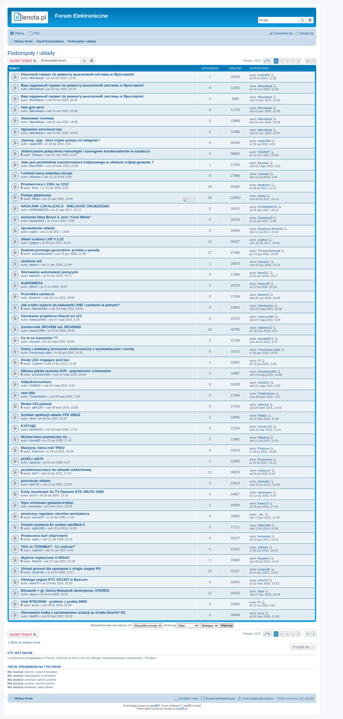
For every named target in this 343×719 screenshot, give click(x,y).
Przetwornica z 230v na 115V (45, 184)
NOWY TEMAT (21, 60)
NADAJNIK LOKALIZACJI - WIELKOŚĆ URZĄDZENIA (65, 206)
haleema (263, 437)
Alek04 (36, 561)
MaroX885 (36, 165)
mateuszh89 (37, 319)
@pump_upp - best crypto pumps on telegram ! (60, 140)
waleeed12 (265, 327)
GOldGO (35, 385)
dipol (261, 591)
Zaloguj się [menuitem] (306, 33)
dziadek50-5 (266, 338)
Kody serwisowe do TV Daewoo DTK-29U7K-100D (62, 492)
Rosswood (264, 459)
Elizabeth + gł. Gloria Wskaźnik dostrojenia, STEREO (65, 591)
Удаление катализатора (41, 129)
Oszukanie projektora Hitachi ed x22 (51, 316)
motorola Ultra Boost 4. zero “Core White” (56, 217)
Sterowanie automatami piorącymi (49, 272)
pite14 (33, 286)
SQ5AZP (263, 151)
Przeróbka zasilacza (37, 294)
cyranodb (38, 572)
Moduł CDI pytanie (36, 404)
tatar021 (34, 275)
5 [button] (298, 60)
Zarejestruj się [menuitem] (283, 33)
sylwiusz (34, 462)
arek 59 (34, 484)
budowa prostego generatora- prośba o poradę (60, 250)
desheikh (264, 481)
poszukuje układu (36, 481)
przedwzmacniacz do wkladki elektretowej (56, 470)
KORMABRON (39, 209)
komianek (264, 536)
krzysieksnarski (42, 253)
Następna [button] (313, 61)
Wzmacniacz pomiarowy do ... (46, 437)
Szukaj (302, 20)
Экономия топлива (37, 118)
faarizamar (265, 492)
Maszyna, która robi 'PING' (43, 448)
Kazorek (263, 162)
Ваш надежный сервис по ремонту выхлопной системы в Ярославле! (82, 85)
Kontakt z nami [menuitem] (189, 698)
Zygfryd (34, 242)
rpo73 (33, 495)
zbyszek (34, 341)
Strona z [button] (267, 61)
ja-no (261, 613)
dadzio (33, 264)
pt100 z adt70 (32, 459)
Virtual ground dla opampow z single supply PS (60, 569)
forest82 (34, 440)
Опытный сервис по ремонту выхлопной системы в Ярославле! (77, 74)
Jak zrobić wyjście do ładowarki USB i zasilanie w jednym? (70, 305)
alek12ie (37, 407)
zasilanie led (31, 261)
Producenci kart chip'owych (44, 536)
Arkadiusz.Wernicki (270, 228)
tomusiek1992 (41, 374)
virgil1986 (35, 143)
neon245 (37, 517)
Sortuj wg (181, 625)
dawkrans (264, 184)
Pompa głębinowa (36, 195)
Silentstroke (39, 308)
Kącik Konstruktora (50, 41)
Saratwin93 (36, 220)
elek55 (33, 616)
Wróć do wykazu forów (25, 642)
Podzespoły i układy (82, 41)
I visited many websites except (46, 173)
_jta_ (261, 514)
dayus (33, 594)
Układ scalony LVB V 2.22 (42, 239)
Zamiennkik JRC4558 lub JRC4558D (51, 327)
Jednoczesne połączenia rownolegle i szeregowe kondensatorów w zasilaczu (85, 151)
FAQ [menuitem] (36, 33)
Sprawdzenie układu (38, 228)
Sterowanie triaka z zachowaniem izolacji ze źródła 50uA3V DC (73, 613)
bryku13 (263, 503)
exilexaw (34, 176)
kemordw (35, 506)
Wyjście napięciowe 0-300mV (45, 558)
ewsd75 (34, 583)
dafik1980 (38, 528)
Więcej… (21, 33)
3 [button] (287, 60)
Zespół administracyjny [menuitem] (220, 698)
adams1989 (37, 330)
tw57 (35, 473)
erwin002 (264, 75)
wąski (33, 231)
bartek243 (35, 429)
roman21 (263, 261)
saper (35, 539)
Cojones (37, 363)
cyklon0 (37, 550)
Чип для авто (32, 107)
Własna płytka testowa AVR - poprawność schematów (66, 371)
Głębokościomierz (36, 382)
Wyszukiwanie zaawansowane (310, 20)
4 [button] (293, 60)
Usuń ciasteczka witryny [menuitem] (257, 698)
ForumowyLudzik (40, 352)
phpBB (154, 705)
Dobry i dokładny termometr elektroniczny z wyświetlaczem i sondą (77, 349)
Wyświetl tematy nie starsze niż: (126, 625)
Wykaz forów (24, 41)
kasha (262, 195)
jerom (35, 605)
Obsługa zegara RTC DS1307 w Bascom (54, 580)
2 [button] (281, 60)
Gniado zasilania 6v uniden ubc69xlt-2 (53, 525)
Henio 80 (264, 283)
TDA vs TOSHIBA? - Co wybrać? (48, 547)
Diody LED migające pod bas (45, 360)
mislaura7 (264, 470)
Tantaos (37, 154)
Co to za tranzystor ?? (39, 338)
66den (36, 198)
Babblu (262, 415)
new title (28, 393)
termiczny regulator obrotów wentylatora (55, 514)
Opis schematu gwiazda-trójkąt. (47, 503)
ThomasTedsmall (269, 250)
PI (259, 360)
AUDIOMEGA (32, 283)
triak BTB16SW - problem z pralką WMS (54, 602)
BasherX (34, 297)
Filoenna (37, 451)
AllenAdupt (36, 78)
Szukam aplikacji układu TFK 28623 (50, 415)
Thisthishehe (37, 396)
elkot (32, 418)
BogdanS (264, 558)
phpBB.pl (181, 708)
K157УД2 (28, 426)
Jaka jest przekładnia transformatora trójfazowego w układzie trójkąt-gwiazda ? (87, 162)
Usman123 (265, 426)
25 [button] (307, 60)
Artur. (35, 187)
